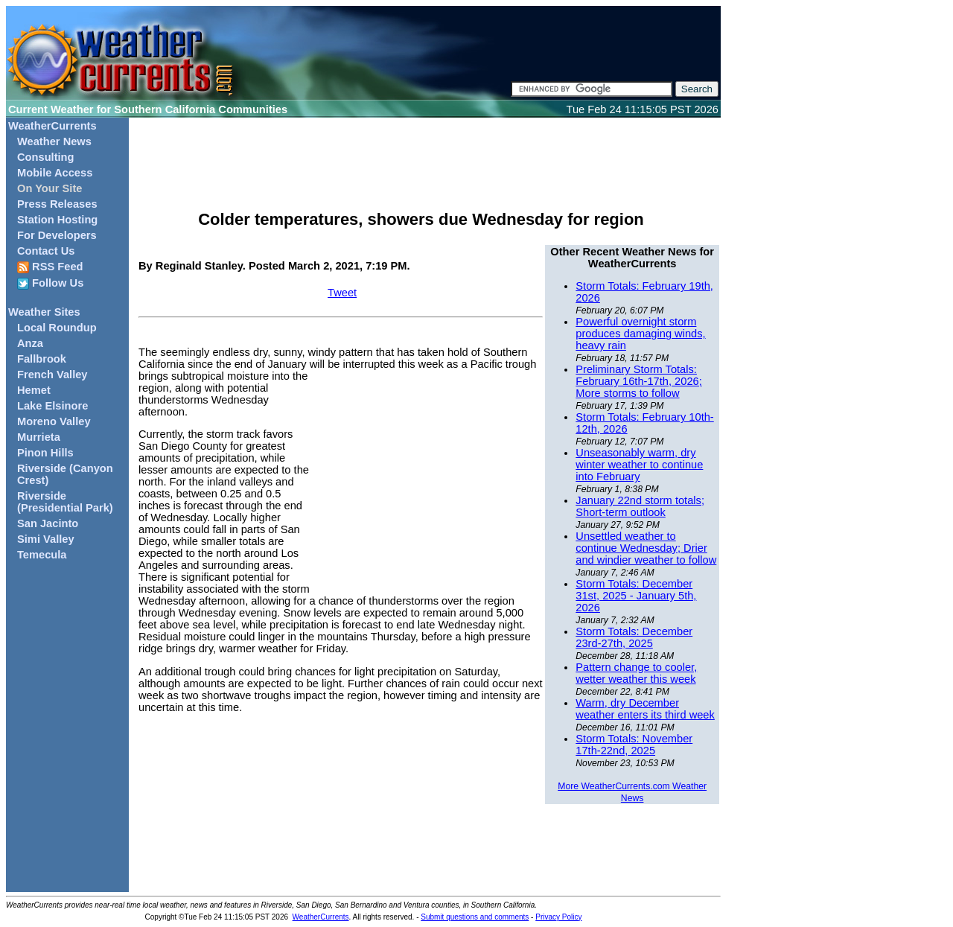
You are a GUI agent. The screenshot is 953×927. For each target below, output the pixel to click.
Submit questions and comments (475, 917)
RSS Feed (50, 267)
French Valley (52, 374)
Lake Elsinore (52, 406)
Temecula (42, 555)
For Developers (57, 235)
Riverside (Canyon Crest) (65, 474)
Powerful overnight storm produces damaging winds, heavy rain (640, 333)
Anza (30, 343)
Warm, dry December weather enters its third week (645, 709)
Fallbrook (41, 359)
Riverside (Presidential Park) (65, 502)
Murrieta (38, 437)
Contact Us (45, 251)
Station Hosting (57, 220)
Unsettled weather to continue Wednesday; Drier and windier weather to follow (646, 548)
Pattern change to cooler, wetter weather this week (636, 673)
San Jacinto (47, 523)
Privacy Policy (558, 917)
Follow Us (50, 283)
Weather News (54, 141)
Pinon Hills (45, 453)
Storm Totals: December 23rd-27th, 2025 (634, 637)
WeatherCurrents (52, 126)
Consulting (45, 157)
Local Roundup (57, 328)
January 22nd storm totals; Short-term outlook (640, 506)
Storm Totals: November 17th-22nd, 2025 (634, 744)
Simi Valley (45, 539)
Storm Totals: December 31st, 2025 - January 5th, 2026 (636, 596)
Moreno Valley (54, 421)
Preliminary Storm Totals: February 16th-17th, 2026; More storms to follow (638, 381)
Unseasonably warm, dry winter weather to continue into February (639, 464)
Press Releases (57, 204)
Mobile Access (54, 173)
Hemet (34, 390)
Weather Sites (44, 312)
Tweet (342, 293)
